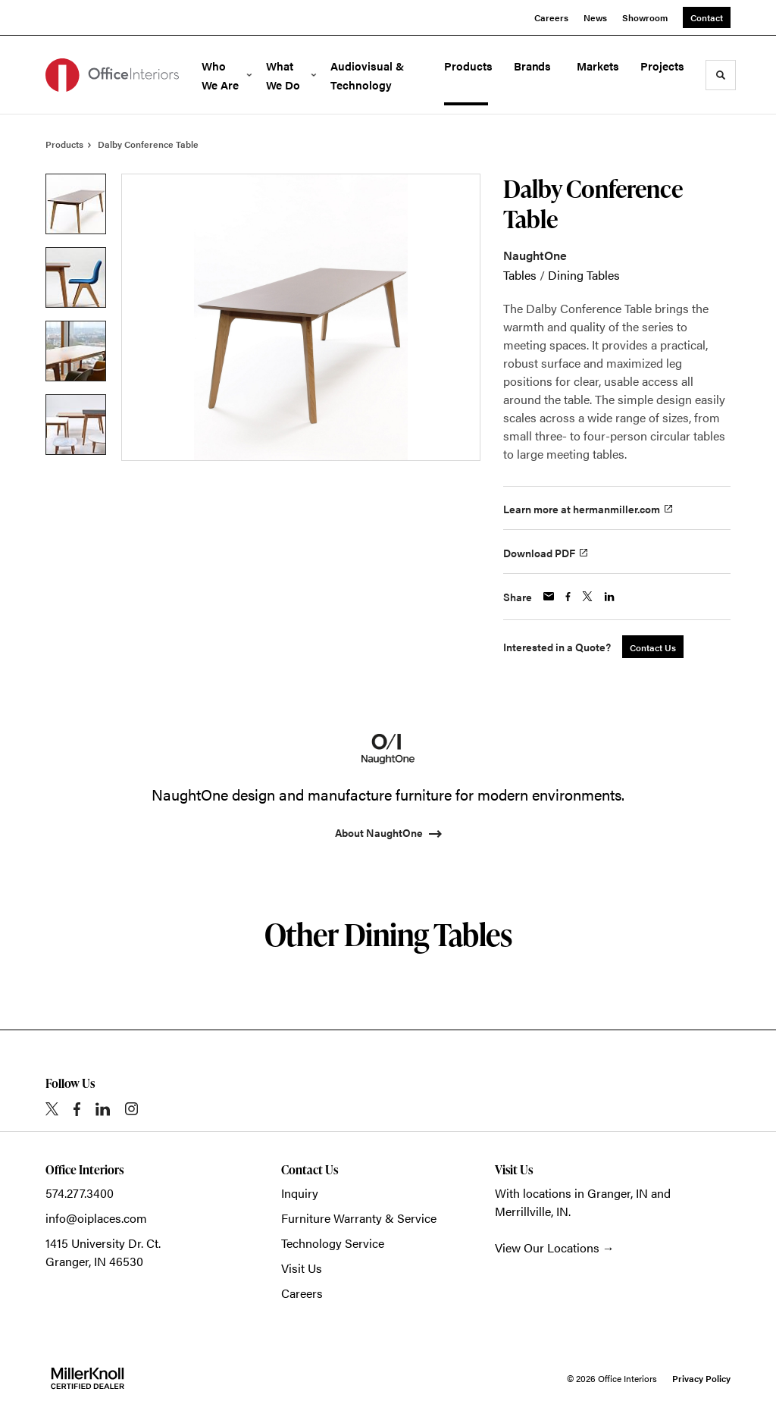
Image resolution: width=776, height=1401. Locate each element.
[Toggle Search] (721, 75)
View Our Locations (547, 1247)
